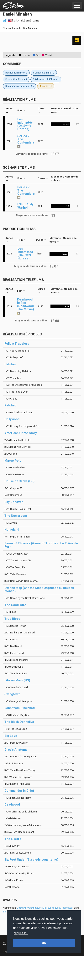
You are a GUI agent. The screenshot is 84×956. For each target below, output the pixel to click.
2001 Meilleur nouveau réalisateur (44, 907)
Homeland (11, 529)
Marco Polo (12, 460)
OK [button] (44, 942)
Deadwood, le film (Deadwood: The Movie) (25, 304)
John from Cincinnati (19, 708)
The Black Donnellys (19, 721)
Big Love (10, 735)
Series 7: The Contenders (26, 139)
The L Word (12, 838)
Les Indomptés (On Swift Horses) (25, 124)
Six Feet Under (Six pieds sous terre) (31, 859)
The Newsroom (15, 515)
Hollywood (11, 419)
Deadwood (12, 804)
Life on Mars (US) (17, 680)
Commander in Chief (19, 790)
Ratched (10, 405)
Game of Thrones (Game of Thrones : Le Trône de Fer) (41, 545)
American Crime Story (20, 433)
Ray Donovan (13, 502)
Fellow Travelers (16, 343)
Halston (10, 364)
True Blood (12, 618)
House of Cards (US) (19, 481)
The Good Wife (15, 605)
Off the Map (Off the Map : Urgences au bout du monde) (39, 589)
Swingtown (12, 694)
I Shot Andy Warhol (25, 206)
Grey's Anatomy (15, 749)
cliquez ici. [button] (21, 933)
